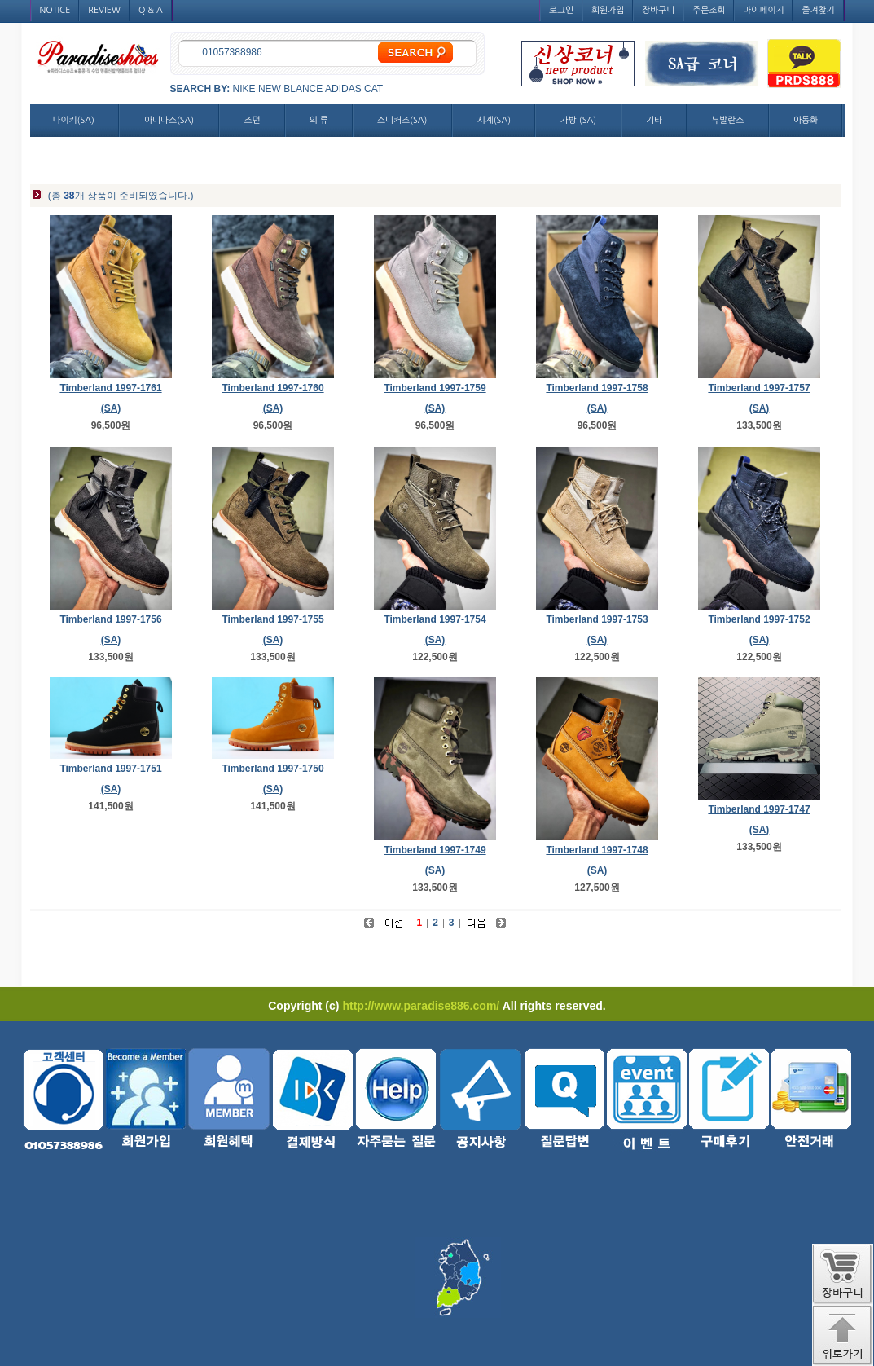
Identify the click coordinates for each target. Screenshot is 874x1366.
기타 (654, 120)
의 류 (319, 120)
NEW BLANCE (290, 89)
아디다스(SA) (169, 120)
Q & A (150, 10)
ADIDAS (343, 89)
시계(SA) (494, 120)
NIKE (244, 89)
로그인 (561, 10)
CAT (373, 89)
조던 (252, 120)
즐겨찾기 (818, 10)
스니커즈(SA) (402, 120)
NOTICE (55, 10)
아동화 (805, 120)
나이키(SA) (73, 120)
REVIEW (104, 10)
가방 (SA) (578, 120)
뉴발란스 (727, 120)
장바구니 (658, 10)
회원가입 (607, 10)
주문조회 (708, 10)
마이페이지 (763, 10)
